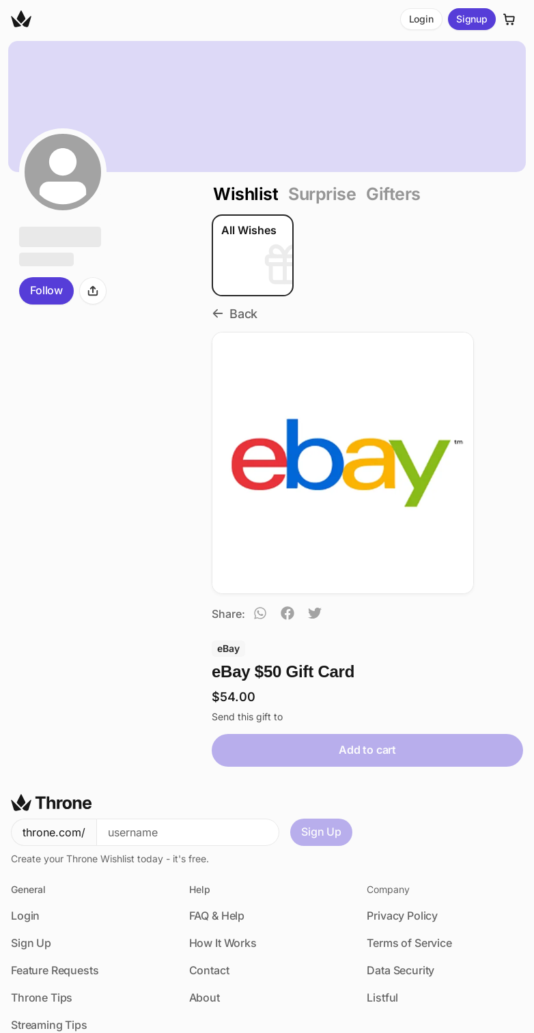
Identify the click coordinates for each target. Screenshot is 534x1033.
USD (37, 1018)
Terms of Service (409, 882)
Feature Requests (54, 909)
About (204, 937)
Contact (209, 909)
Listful (382, 937)
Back (234, 314)
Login (421, 19)
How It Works (223, 882)
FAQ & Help (216, 855)
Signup (472, 19)
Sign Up (321, 771)
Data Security (400, 909)
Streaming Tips (49, 964)
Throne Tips (41, 937)
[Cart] (509, 19)
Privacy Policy (402, 855)
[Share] (93, 291)
